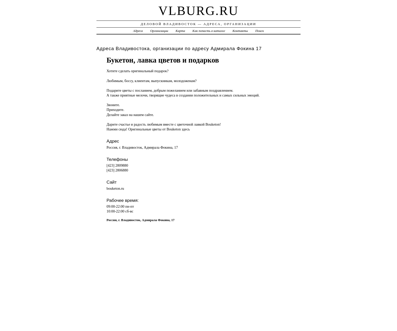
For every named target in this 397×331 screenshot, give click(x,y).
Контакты (240, 31)
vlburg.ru (198, 11)
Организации (159, 31)
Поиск (259, 31)
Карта (180, 31)
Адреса (138, 31)
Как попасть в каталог (208, 31)
